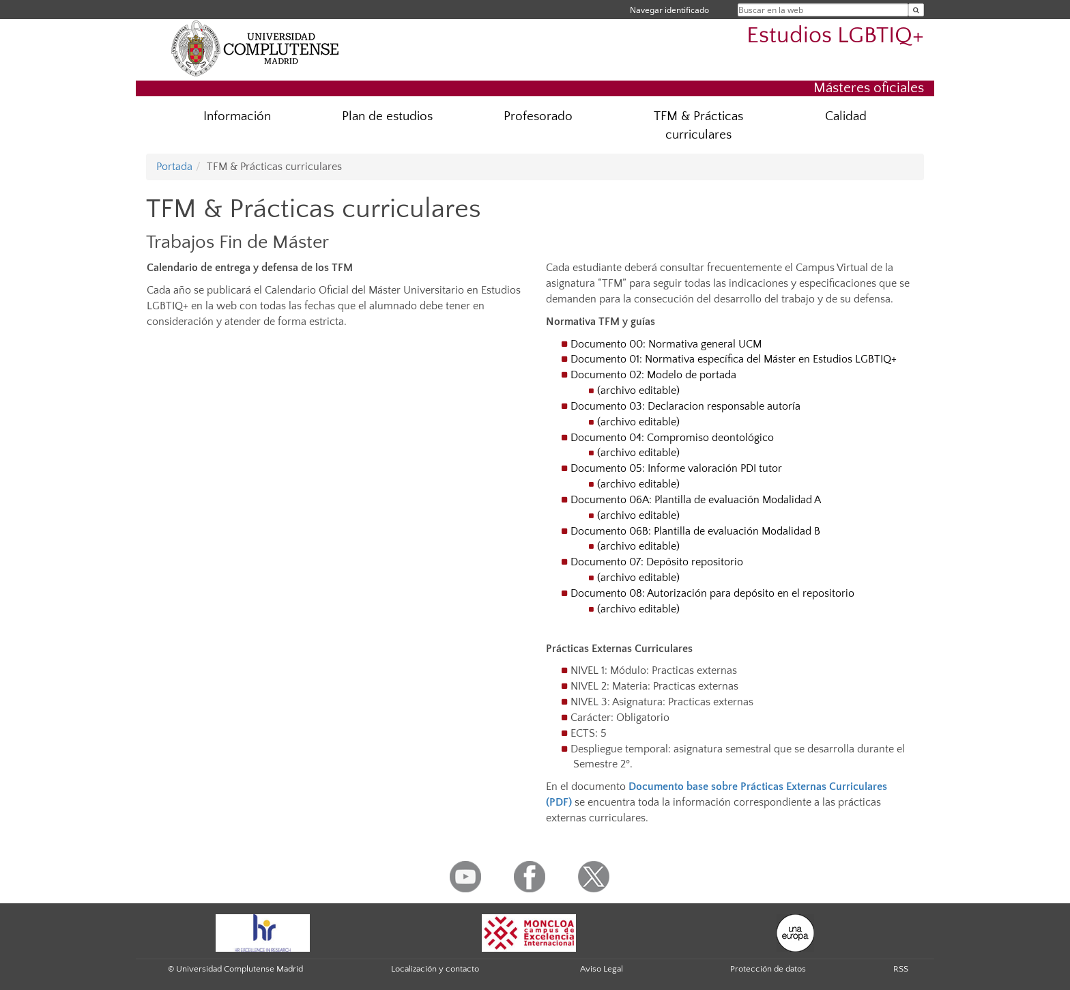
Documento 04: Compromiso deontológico (672, 438)
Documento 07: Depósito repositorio (656, 562)
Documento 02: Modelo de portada (653, 375)
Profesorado (538, 116)
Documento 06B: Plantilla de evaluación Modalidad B (695, 531)
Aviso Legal (601, 969)
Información (237, 116)
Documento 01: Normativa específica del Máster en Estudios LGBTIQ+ (733, 359)
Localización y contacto (435, 969)
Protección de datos (768, 969)
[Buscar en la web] (916, 9)
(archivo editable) (638, 390)
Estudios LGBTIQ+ (835, 35)
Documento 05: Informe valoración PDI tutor (676, 468)
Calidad (846, 116)
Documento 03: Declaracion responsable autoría (685, 406)
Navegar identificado (669, 10)
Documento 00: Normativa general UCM (666, 344)
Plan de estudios (387, 116)
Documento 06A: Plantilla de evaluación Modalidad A (695, 500)
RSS (900, 969)
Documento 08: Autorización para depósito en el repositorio (712, 593)
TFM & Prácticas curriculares (698, 125)
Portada (174, 166)
